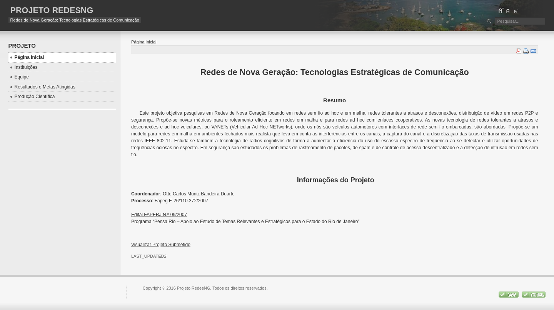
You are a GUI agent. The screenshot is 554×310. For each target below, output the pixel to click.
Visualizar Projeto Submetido (160, 244)
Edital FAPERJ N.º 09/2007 (159, 214)
